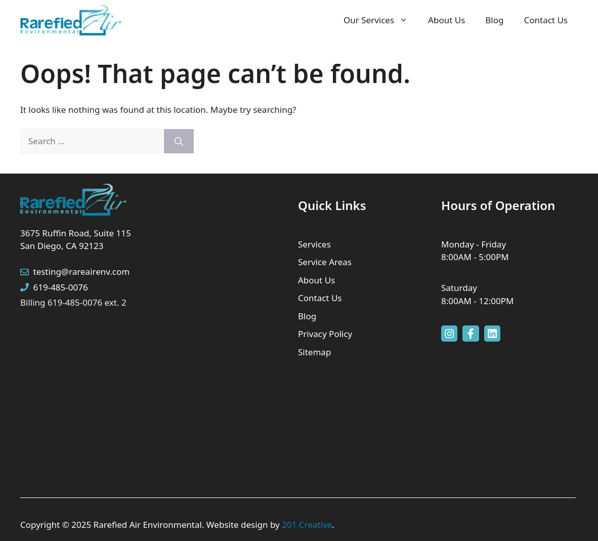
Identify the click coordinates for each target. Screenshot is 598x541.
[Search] (179, 141)
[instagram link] (449, 333)
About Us (446, 20)
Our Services (381, 20)
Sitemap (314, 352)
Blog (494, 20)
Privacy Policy (325, 334)
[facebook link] (470, 333)
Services (314, 244)
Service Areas (325, 262)
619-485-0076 (60, 287)
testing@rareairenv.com (81, 271)
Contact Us (546, 20)
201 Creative (307, 524)
